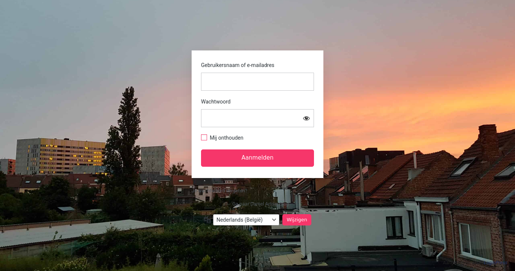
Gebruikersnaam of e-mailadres (237, 65)
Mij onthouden (226, 138)
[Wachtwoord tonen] (306, 118)
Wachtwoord (215, 102)
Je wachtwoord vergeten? (219, 190)
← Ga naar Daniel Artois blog (257, 204)
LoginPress (495, 262)
